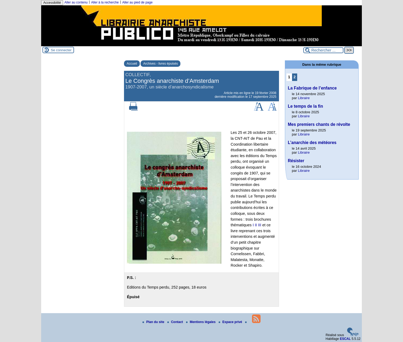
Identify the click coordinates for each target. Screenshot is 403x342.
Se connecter (61, 50)
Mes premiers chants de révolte (319, 124)
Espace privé (231, 322)
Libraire (304, 98)
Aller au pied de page (137, 2)
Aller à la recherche (105, 2)
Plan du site (153, 322)
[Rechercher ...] (323, 50)
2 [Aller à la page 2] (294, 77)
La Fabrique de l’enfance (312, 88)
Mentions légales (201, 322)
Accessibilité (52, 3)
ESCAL (345, 339)
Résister (296, 160)
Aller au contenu (76, 2)
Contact (175, 322)
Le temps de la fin (305, 106)
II (256, 225)
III (259, 225)
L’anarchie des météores (312, 142)
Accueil (132, 63)
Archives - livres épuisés (160, 63)
